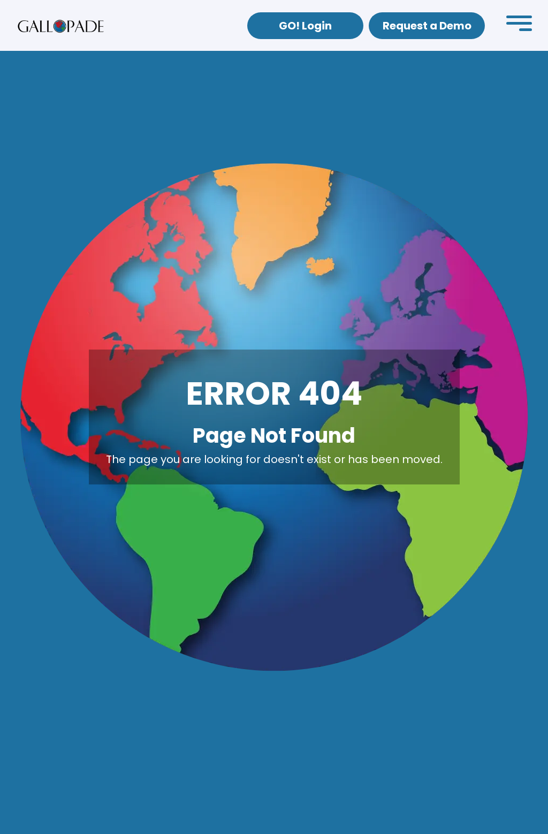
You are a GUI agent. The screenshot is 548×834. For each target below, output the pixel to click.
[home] (60, 26)
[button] (519, 26)
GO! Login (305, 25)
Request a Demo (427, 25)
